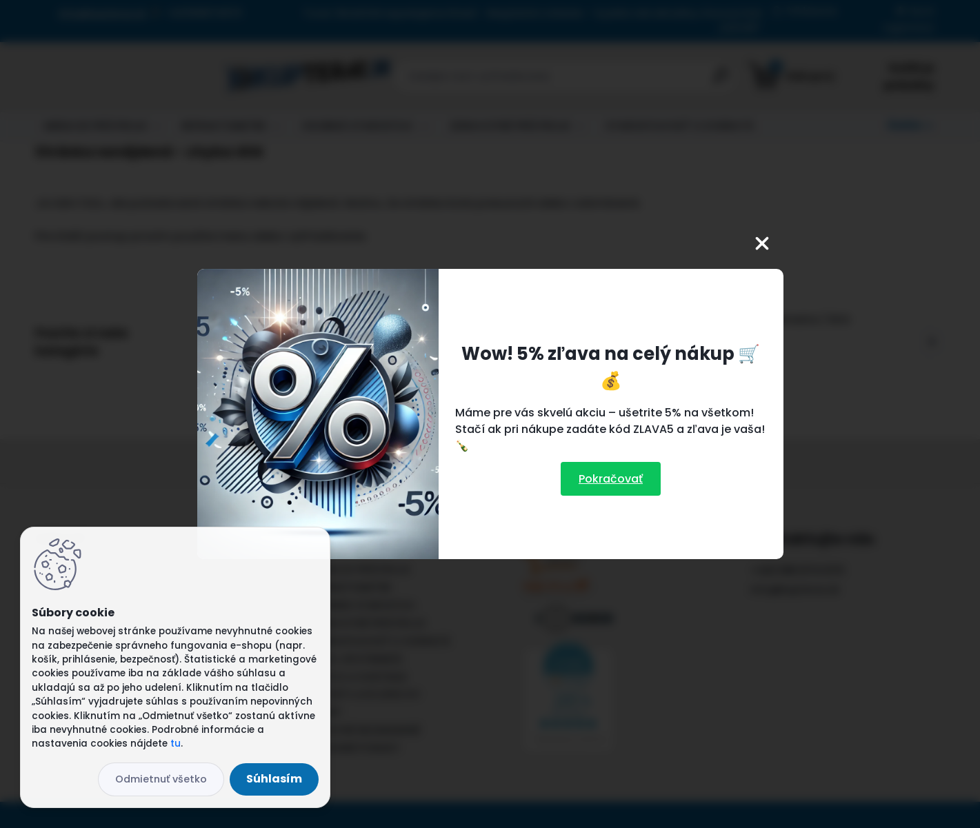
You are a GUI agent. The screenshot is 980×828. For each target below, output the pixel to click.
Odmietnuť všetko (161, 779)
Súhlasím (274, 779)
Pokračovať (611, 479)
